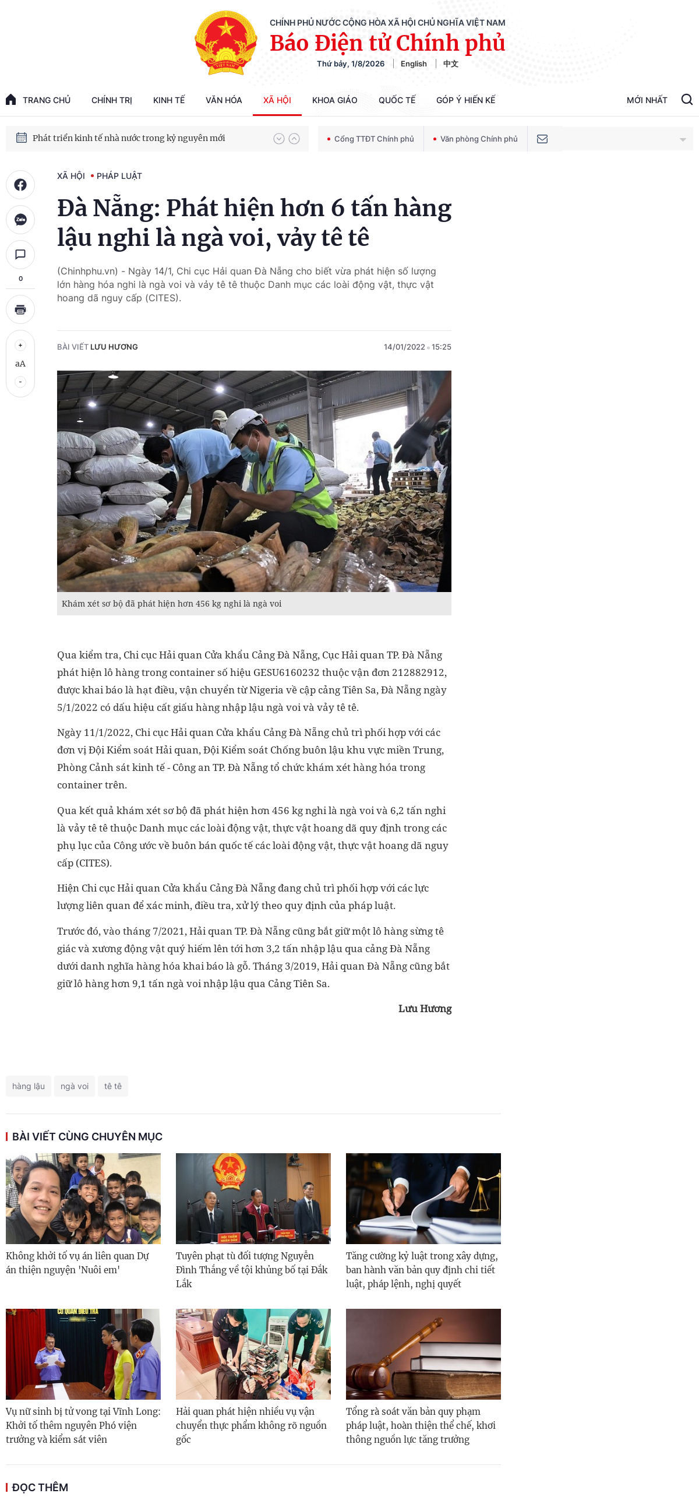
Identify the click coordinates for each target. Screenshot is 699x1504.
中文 (450, 63)
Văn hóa (224, 100)
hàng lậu (28, 1086)
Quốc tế (397, 100)
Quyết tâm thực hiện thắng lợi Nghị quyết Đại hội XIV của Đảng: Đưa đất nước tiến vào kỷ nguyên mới (147, 133)
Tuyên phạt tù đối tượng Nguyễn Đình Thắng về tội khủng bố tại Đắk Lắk (251, 1270)
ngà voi (75, 1086)
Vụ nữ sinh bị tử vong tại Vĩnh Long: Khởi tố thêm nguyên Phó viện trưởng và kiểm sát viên (83, 1425)
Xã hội (277, 100)
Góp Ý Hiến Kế (465, 100)
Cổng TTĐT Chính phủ (370, 138)
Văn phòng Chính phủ (475, 138)
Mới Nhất (647, 100)
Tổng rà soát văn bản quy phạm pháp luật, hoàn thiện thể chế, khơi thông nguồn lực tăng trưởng (421, 1425)
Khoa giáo (335, 100)
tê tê (113, 1086)
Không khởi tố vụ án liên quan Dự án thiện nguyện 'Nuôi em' (77, 1263)
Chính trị (111, 100)
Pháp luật (119, 176)
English (414, 63)
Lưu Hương (114, 346)
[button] (279, 139)
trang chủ (38, 99)
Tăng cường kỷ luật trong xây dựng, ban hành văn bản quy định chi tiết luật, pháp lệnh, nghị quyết (422, 1270)
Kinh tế (169, 100)
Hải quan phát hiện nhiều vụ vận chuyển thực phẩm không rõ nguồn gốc (251, 1425)
